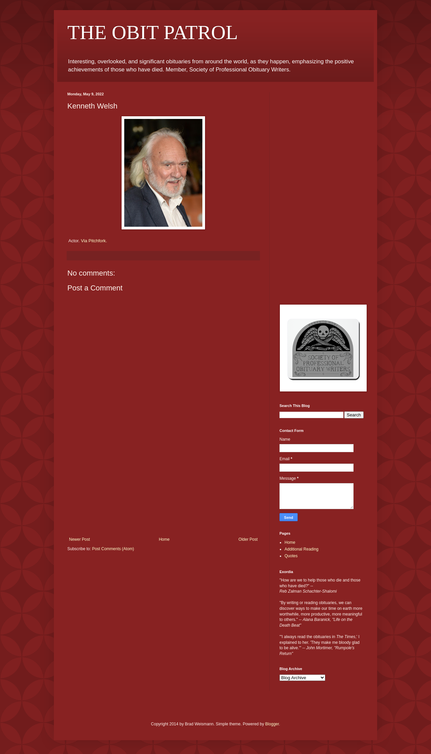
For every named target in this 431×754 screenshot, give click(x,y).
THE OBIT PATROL (152, 32)
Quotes (291, 556)
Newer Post (79, 539)
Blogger (272, 724)
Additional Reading (302, 549)
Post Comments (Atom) (113, 548)
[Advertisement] (163, 486)
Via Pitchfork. (94, 240)
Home (164, 539)
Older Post (248, 539)
